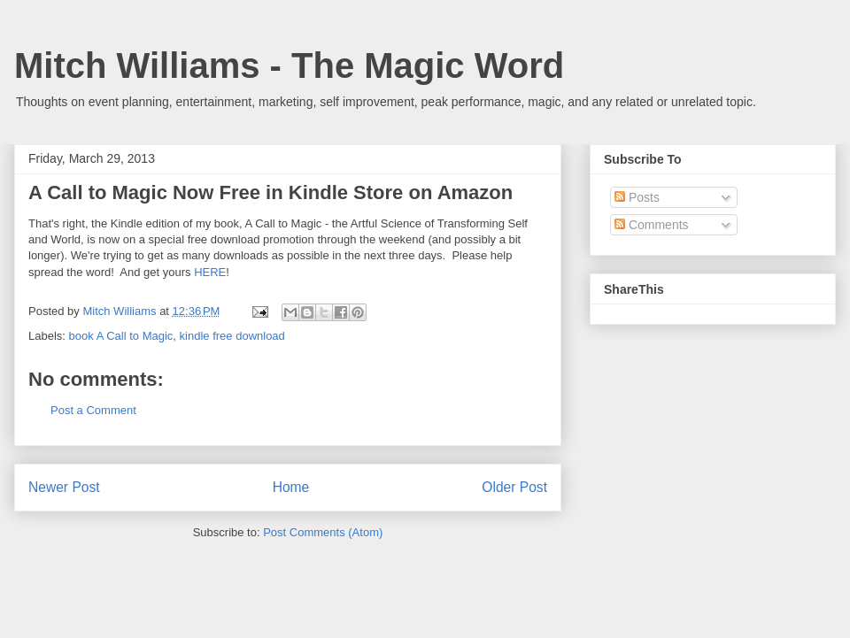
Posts (637, 197)
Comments (651, 225)
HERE (210, 272)
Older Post (514, 487)
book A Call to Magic (121, 335)
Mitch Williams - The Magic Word (289, 65)
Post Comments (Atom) (322, 532)
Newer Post (64, 487)
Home (291, 487)
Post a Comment (93, 410)
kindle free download (232, 335)
